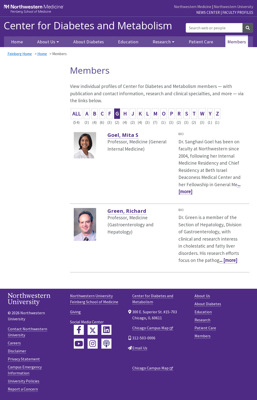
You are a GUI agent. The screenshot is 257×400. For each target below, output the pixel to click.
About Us (202, 295)
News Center (208, 12)
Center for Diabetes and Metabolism (88, 25)
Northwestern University (233, 6)
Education (128, 42)
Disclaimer (17, 350)
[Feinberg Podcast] (106, 344)
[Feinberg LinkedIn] (106, 330)
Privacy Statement (24, 358)
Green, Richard (126, 211)
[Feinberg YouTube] (79, 344)
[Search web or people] (214, 28)
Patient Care (201, 42)
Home (17, 42)
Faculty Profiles (237, 12)
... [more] (228, 260)
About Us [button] (46, 42)
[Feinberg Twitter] (93, 330)
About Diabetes (88, 42)
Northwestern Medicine (192, 6)
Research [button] (162, 42)
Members (236, 42)
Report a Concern (23, 388)
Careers (14, 342)
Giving (75, 311)
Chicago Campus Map (150, 327)
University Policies (23, 380)
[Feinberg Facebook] (79, 330)
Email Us (139, 347)
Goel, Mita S (122, 135)
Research (202, 319)
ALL (76, 113)
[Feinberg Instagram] (93, 344)
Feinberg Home (20, 53)
